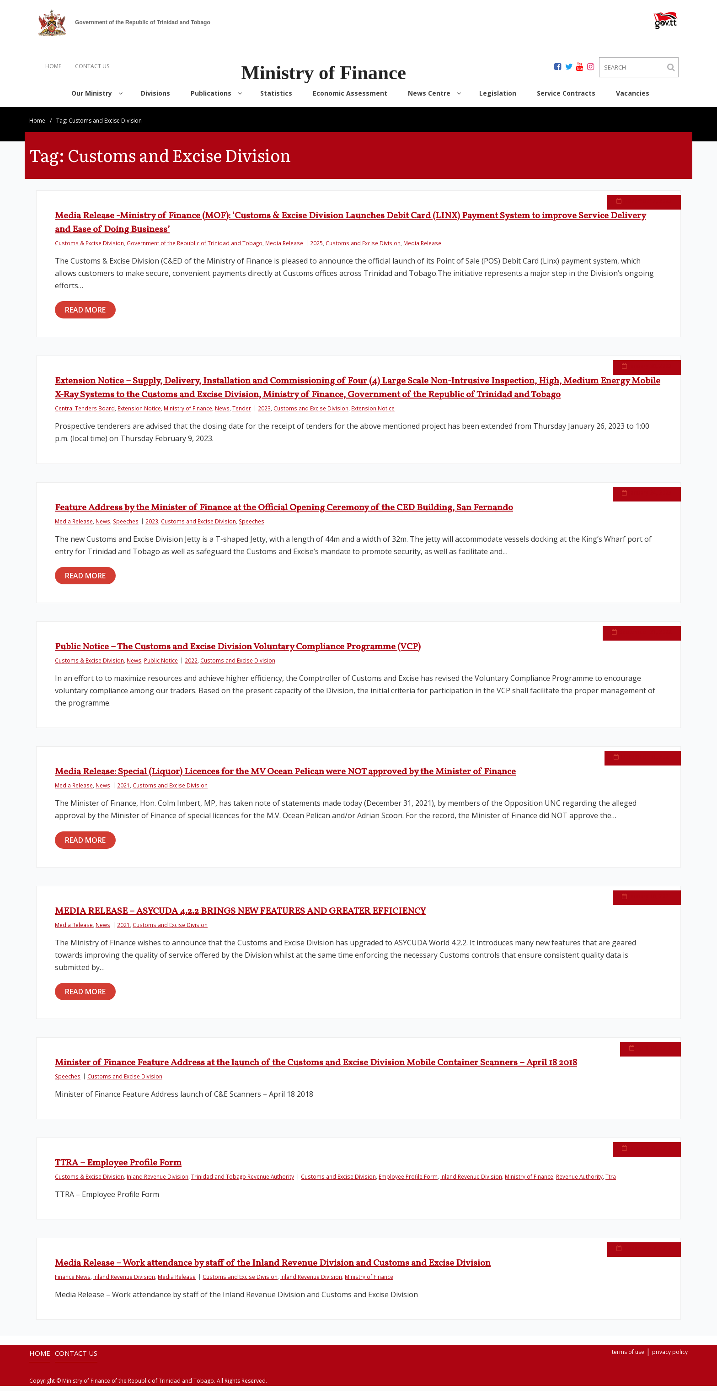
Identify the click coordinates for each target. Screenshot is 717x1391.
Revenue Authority (579, 1181)
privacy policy (670, 1357)
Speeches (126, 526)
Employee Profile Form (408, 1181)
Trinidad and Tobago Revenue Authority (242, 1181)
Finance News (73, 1281)
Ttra (610, 1181)
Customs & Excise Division (89, 248)
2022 (191, 665)
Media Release (284, 248)
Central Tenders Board (85, 413)
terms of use (628, 1357)
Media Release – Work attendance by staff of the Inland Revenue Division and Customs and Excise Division (273, 1268)
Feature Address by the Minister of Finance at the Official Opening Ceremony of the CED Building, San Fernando (284, 513)
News (222, 413)
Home (37, 125)
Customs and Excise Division (363, 248)
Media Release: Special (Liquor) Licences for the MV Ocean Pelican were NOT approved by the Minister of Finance (285, 777)
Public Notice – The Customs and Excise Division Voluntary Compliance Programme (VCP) (238, 652)
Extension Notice (139, 413)
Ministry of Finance (188, 413)
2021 (123, 790)
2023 (264, 413)
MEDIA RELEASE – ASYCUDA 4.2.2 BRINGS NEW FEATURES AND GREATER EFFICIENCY (240, 916)
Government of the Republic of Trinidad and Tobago (194, 248)
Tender (241, 413)
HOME (53, 66)
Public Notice (161, 665)
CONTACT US (92, 66)
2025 (316, 248)
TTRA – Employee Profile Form (118, 1168)
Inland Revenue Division (157, 1181)
